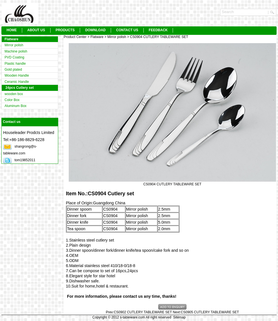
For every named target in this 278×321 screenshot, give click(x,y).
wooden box (14, 94)
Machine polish (16, 51)
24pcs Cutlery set (19, 88)
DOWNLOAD (95, 30)
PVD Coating (14, 57)
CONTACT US (127, 30)
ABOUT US (36, 30)
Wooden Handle (17, 75)
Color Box (12, 100)
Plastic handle (15, 64)
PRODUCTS (65, 30)
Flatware (11, 39)
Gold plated (13, 70)
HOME (12, 30)
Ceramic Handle (17, 82)
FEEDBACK (158, 30)
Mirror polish (14, 45)
